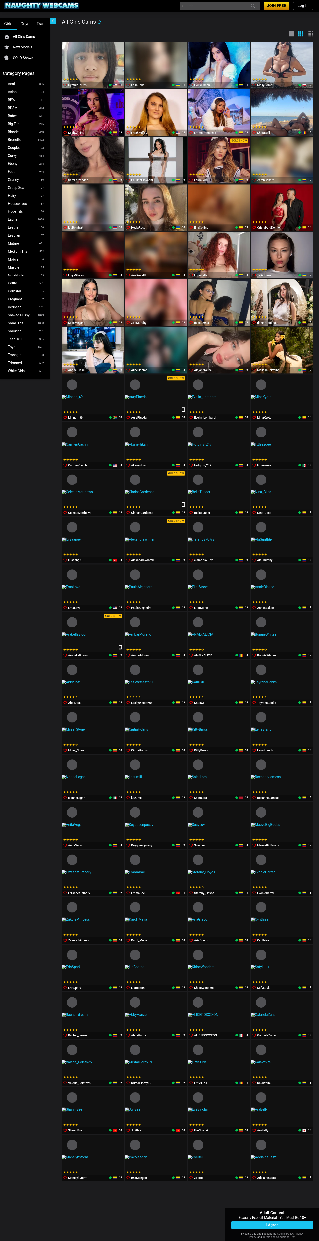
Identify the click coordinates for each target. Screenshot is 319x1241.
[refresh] (99, 22)
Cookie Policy (285, 1233)
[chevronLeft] (53, 21)
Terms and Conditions (276, 1237)
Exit (293, 1237)
